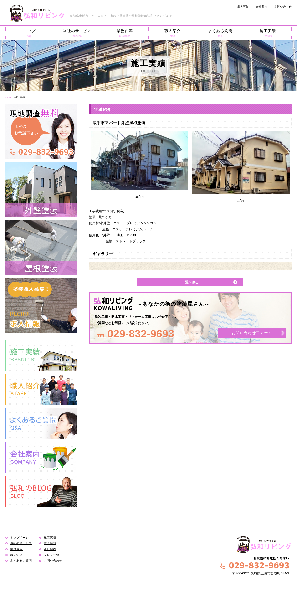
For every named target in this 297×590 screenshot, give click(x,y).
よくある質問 (220, 33)
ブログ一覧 (51, 555)
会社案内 (261, 6)
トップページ (19, 537)
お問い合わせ (283, 6)
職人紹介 (172, 33)
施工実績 (267, 33)
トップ (29, 33)
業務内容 (124, 33)
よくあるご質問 (21, 560)
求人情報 (50, 543)
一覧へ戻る (190, 282)
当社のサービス (77, 33)
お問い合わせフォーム (251, 333)
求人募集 (243, 6)
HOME (8, 97)
